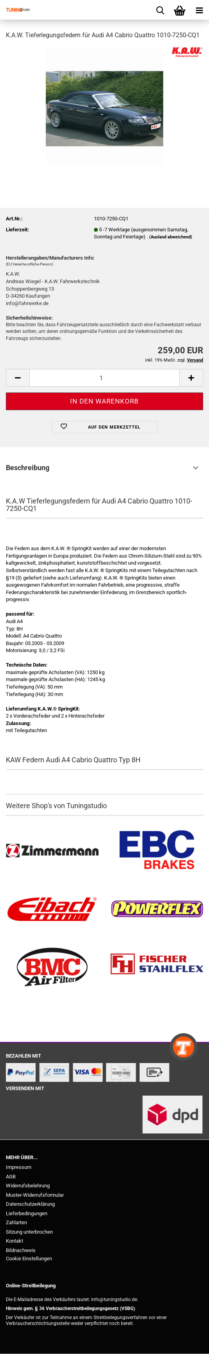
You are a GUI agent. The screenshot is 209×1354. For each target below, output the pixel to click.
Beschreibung (27, 467)
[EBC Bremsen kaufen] (156, 851)
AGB (11, 1177)
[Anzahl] (104, 378)
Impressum (18, 1167)
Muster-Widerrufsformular (35, 1195)
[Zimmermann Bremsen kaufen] (52, 851)
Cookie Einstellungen (29, 1258)
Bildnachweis (21, 1250)
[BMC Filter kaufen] (52, 967)
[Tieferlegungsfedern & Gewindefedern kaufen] (52, 909)
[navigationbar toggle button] (199, 10)
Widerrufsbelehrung (28, 1186)
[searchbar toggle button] (160, 10)
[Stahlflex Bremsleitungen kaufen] (156, 967)
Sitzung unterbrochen (29, 1232)
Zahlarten (16, 1222)
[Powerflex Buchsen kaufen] (156, 909)
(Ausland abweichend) (170, 237)
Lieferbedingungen (26, 1213)
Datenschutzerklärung (30, 1204)
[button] (17, 378)
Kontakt (14, 1241)
